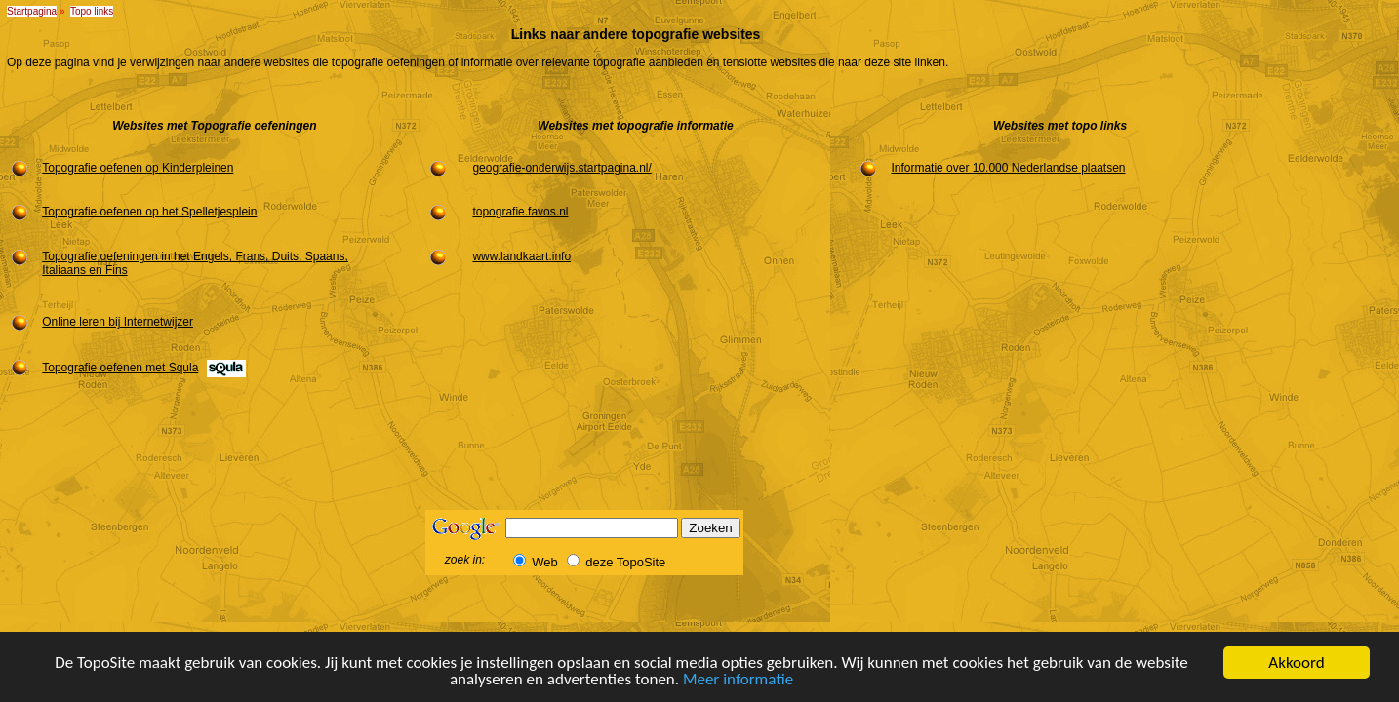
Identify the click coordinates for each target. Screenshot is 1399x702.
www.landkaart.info (521, 256)
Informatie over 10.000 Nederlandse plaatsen (1008, 168)
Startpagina (32, 11)
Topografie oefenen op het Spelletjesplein (149, 211)
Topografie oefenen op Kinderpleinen (137, 168)
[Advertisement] (1333, 349)
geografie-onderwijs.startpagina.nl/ (561, 168)
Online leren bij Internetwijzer (117, 322)
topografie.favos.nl (520, 211)
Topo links (91, 11)
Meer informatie (738, 680)
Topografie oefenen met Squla (120, 367)
